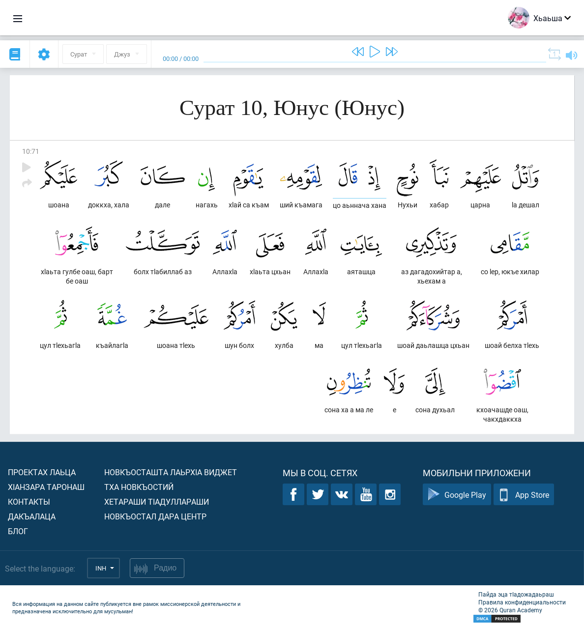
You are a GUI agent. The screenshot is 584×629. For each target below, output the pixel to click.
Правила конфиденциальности (522, 602)
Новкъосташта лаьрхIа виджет (170, 472)
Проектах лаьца (42, 472)
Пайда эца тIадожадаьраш (516, 594)
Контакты (29, 501)
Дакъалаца (32, 516)
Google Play (457, 494)
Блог (18, 531)
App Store (523, 494)
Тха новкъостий (139, 487)
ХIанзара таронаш (46, 487)
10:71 (30, 151)
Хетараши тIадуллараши (156, 501)
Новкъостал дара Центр (155, 516)
